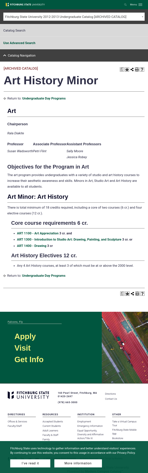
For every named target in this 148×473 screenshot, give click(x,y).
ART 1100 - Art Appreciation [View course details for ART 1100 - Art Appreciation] (38, 233)
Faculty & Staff (50, 435)
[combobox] (74, 17)
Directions (110, 393)
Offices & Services (17, 421)
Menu (133, 4)
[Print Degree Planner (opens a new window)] (122, 69)
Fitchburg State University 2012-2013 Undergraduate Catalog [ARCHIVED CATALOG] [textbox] (65, 17)
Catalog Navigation (22, 55)
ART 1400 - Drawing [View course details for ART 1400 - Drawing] (31, 246)
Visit (22, 348)
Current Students (52, 426)
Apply (25, 336)
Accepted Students (53, 421)
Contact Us (111, 398)
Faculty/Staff (15, 426)
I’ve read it (30, 463)
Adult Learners (50, 430)
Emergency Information (90, 426)
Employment (84, 421)
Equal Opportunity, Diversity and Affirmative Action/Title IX (90, 434)
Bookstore (117, 438)
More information (78, 463)
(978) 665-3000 (67, 402)
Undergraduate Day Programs (44, 98)
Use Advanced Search (19, 43)
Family (46, 439)
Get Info (29, 359)
